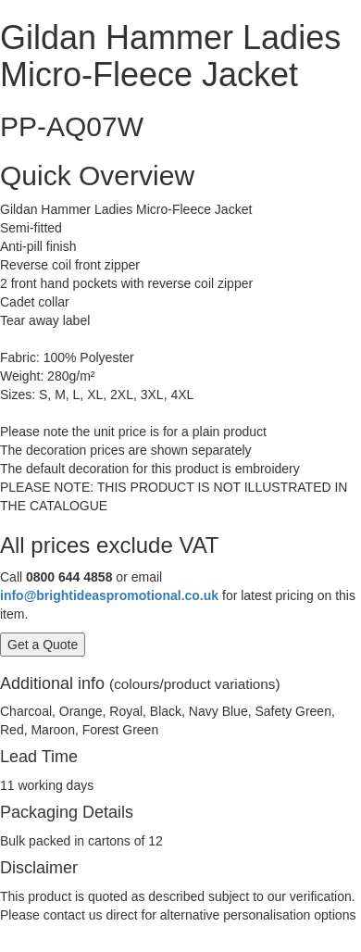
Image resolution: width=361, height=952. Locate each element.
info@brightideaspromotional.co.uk (109, 595)
